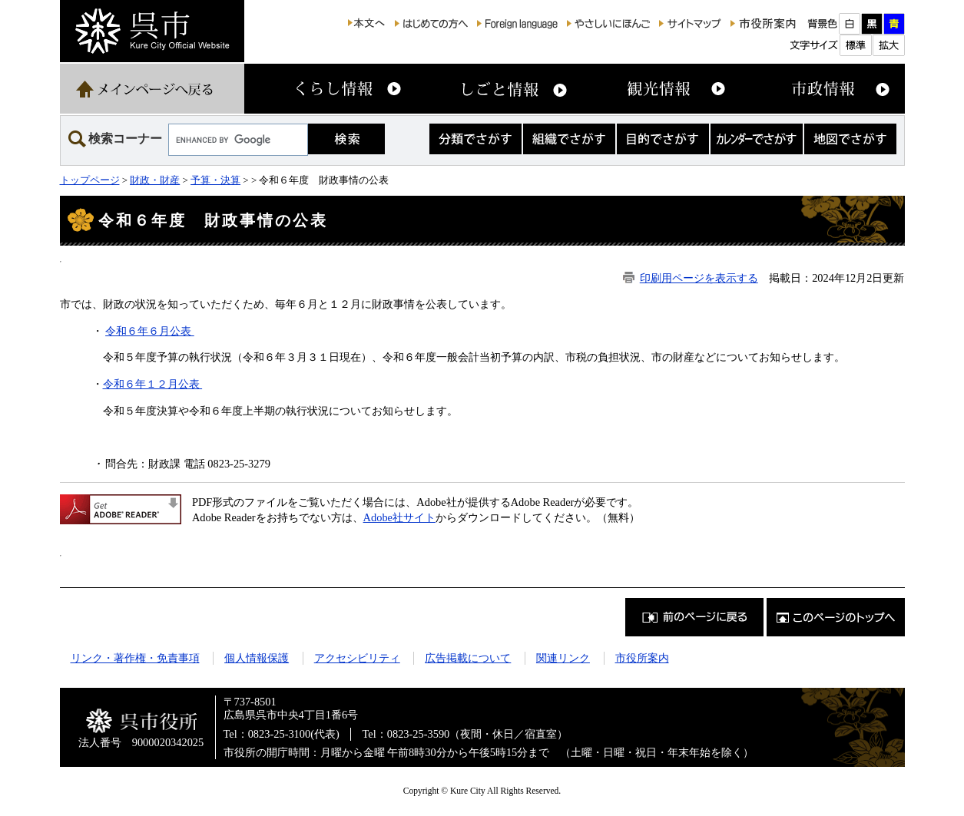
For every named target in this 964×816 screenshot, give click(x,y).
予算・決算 (215, 180)
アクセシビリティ (357, 658)
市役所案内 (642, 658)
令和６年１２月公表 (153, 384)
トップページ (90, 180)
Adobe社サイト (399, 517)
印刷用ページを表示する (699, 278)
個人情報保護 (256, 658)
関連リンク (563, 658)
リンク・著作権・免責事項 (135, 658)
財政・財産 (155, 180)
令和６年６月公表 (149, 331)
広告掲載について (468, 658)
